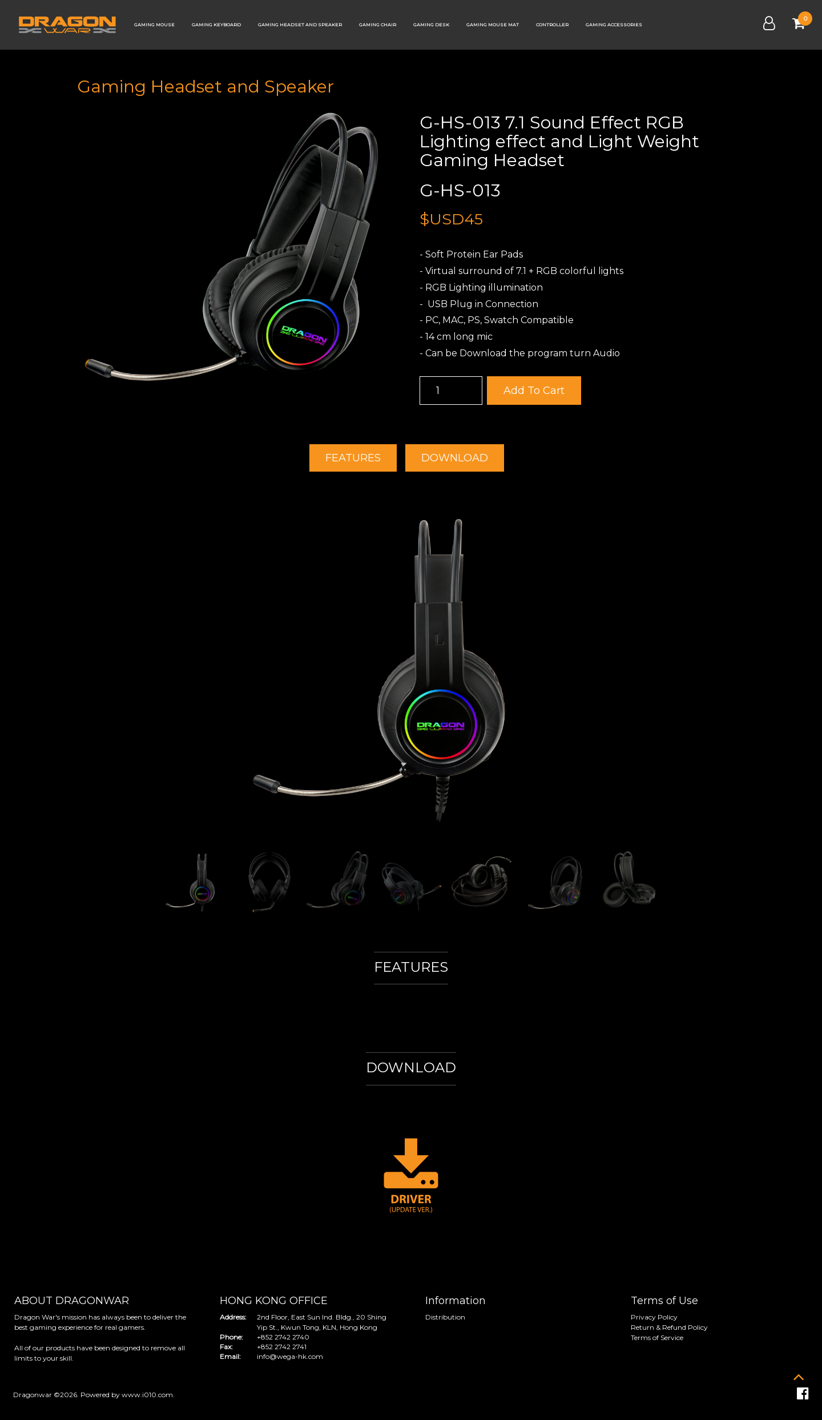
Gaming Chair (377, 24)
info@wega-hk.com (290, 1356)
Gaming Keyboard (216, 24)
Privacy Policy (654, 1317)
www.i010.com (147, 1394)
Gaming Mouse (154, 24)
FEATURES (353, 458)
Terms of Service (657, 1337)
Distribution (445, 1317)
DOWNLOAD (454, 458)
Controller (552, 24)
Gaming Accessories (614, 24)
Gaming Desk (431, 24)
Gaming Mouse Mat (492, 24)
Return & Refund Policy (669, 1327)
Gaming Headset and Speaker (300, 24)
